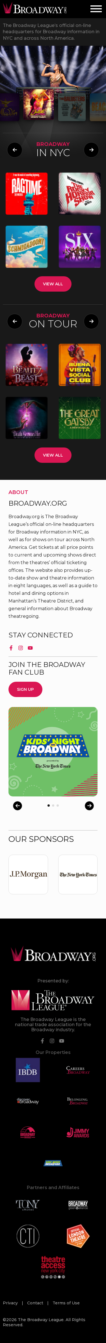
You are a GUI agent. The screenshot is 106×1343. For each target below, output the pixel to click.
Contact (35, 1303)
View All (53, 283)
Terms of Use (66, 1303)
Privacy (11, 1303)
